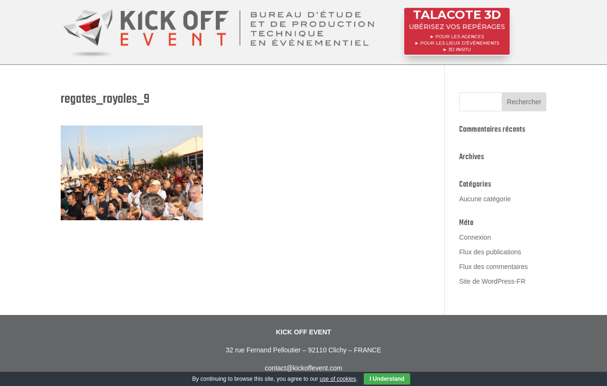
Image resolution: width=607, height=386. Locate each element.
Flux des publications (490, 252)
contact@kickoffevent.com (303, 368)
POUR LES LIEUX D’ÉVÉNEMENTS (459, 42)
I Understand (386, 379)
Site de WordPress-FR (492, 281)
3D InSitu (460, 48)
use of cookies (338, 379)
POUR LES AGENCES (459, 36)
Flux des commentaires (493, 266)
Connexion (475, 237)
